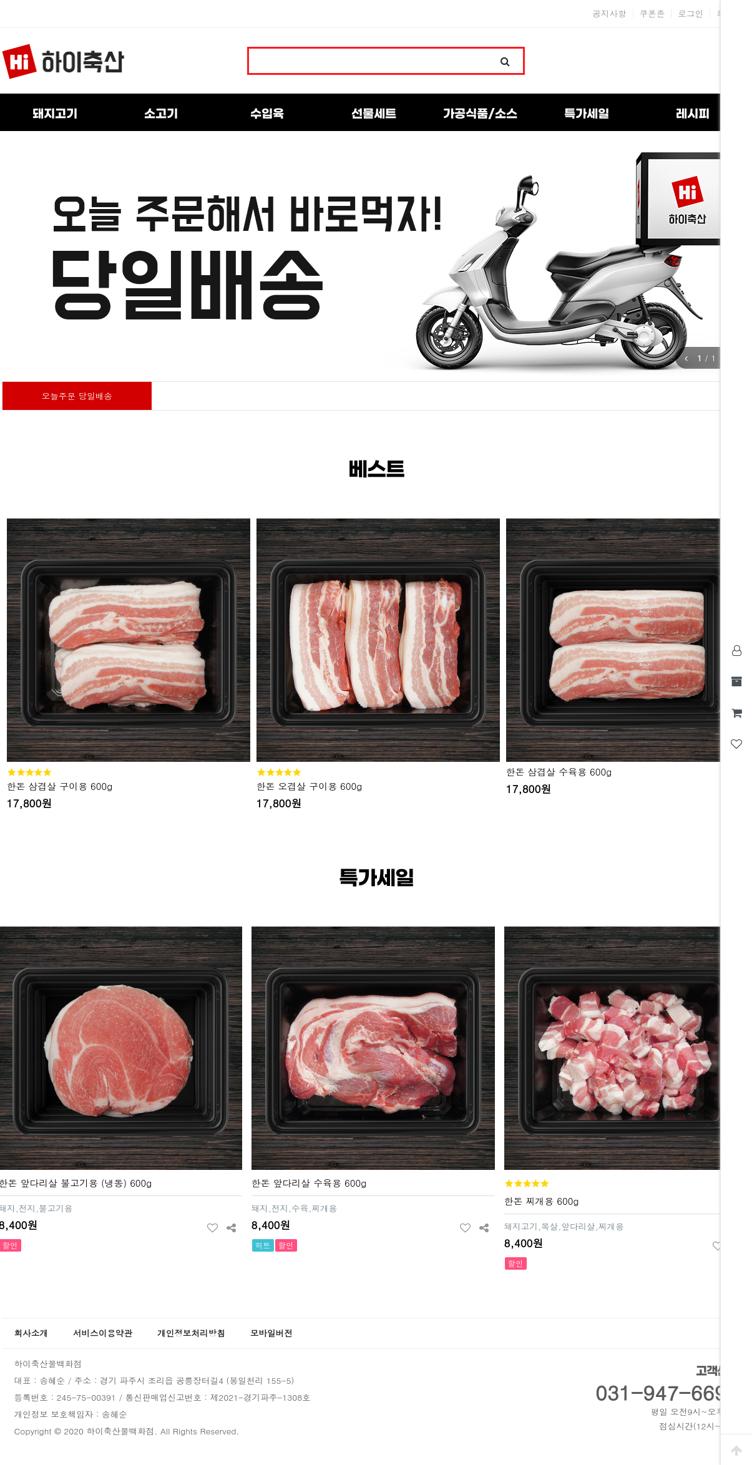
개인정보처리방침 (191, 1333)
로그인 (690, 13)
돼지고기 (54, 114)
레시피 (693, 114)
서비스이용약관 (102, 1333)
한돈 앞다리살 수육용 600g (309, 1182)
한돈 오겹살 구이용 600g (309, 785)
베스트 (376, 470)
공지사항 (609, 13)
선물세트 (373, 114)
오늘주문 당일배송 (77, 396)
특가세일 (586, 114)
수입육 (267, 114)
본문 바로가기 (0, 0)
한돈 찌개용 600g (541, 1200)
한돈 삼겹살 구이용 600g (60, 785)
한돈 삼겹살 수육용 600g (559, 771)
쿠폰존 (652, 13)
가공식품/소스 (480, 114)
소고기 (161, 114)
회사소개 (31, 1333)
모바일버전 (271, 1333)
